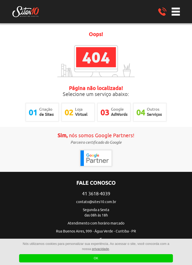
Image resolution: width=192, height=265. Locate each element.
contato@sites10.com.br (96, 202)
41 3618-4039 (96, 194)
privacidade (100, 249)
